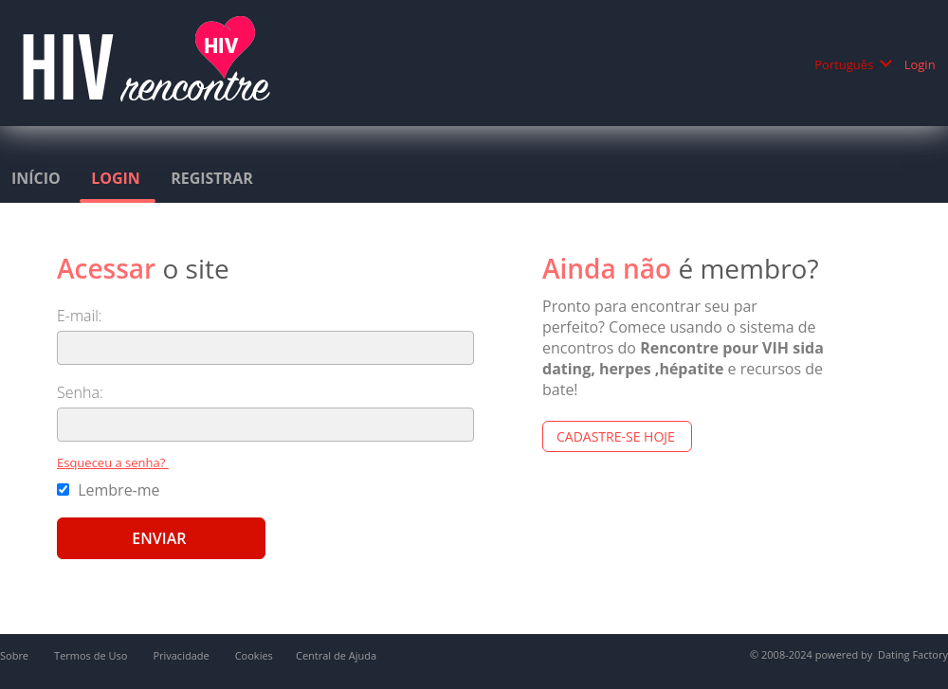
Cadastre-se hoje (617, 436)
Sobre (15, 655)
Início (37, 178)
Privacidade (182, 655)
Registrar (214, 178)
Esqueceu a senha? (113, 462)
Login (921, 64)
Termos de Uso (92, 655)
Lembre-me (110, 490)
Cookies (254, 655)
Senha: (82, 392)
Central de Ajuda (336, 655)
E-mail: (81, 315)
